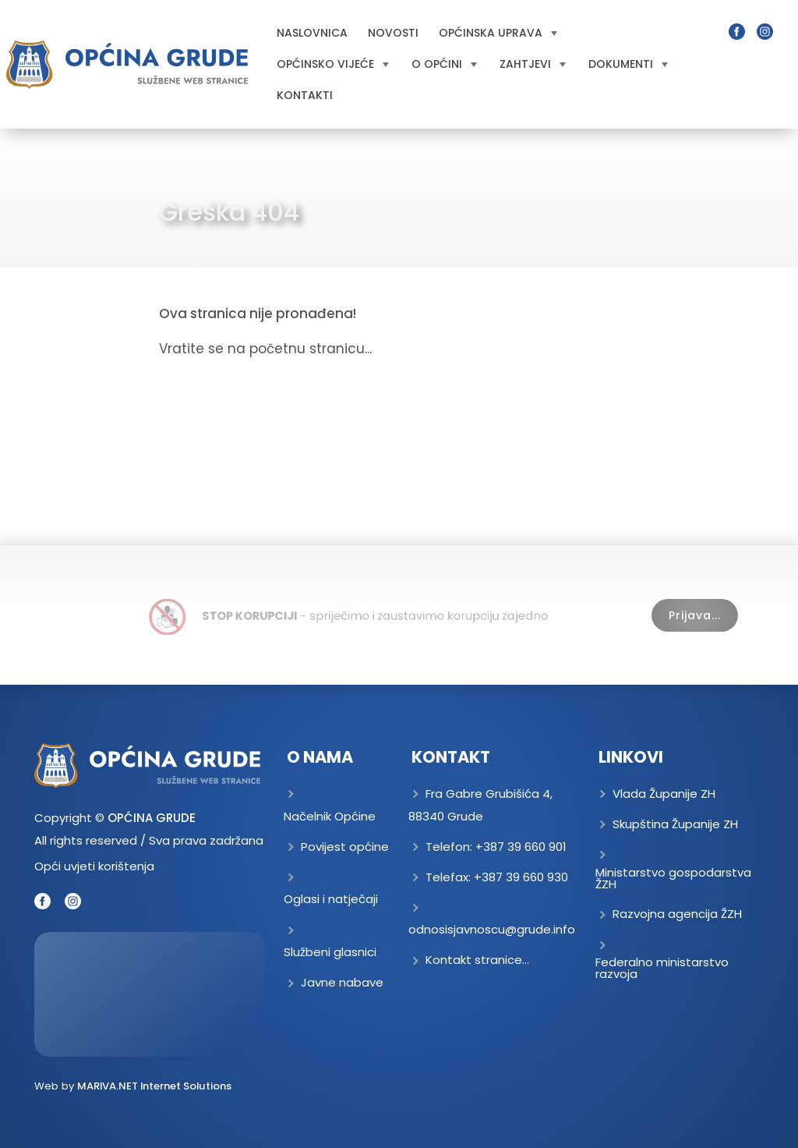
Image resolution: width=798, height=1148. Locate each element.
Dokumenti (628, 64)
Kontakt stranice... (477, 960)
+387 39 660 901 (521, 846)
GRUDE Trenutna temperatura (149, 994)
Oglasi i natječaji (331, 899)
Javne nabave (342, 982)
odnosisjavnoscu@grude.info (491, 929)
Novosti (393, 33)
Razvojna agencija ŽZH (677, 913)
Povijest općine (345, 846)
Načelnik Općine (330, 816)
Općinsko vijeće (333, 64)
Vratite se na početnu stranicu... (265, 348)
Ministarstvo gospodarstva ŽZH (673, 878)
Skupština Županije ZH (675, 824)
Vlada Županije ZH (664, 793)
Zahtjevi (533, 64)
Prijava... (695, 615)
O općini (444, 64)
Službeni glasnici (330, 952)
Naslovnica (312, 33)
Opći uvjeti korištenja (94, 866)
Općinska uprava (498, 33)
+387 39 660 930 (521, 877)
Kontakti (305, 95)
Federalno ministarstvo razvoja (662, 968)
